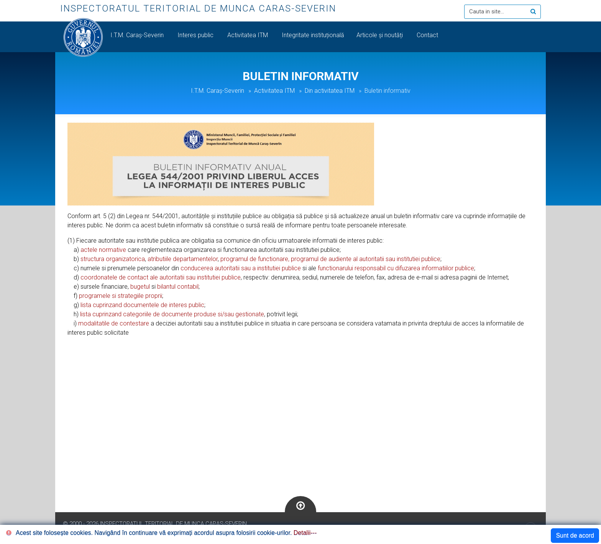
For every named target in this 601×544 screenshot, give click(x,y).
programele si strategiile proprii (120, 295)
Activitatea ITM (248, 35)
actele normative (103, 249)
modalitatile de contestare (113, 323)
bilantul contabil (178, 286)
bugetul (140, 286)
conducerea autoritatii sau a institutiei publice (241, 268)
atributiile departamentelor (183, 259)
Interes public (196, 35)
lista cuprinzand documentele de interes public (142, 305)
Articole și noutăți (380, 35)
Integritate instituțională (313, 35)
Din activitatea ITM (330, 90)
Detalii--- (305, 532)
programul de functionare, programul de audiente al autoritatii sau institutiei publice (330, 259)
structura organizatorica (112, 259)
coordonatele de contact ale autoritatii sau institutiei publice (160, 277)
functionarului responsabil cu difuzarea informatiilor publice (396, 268)
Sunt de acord (575, 535)
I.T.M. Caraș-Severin (137, 35)
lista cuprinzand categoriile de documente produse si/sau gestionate (172, 314)
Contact (428, 35)
